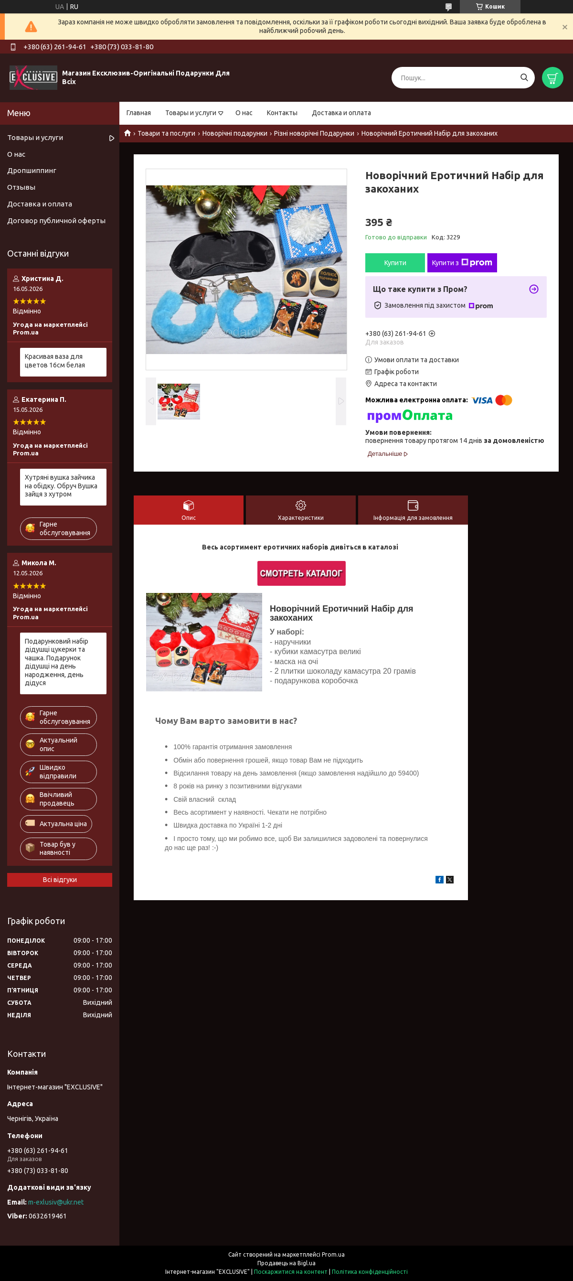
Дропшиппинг (31, 170)
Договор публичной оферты (56, 220)
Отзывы (21, 187)
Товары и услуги (190, 113)
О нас (244, 113)
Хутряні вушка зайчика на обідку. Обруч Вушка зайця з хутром (61, 486)
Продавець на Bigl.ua (286, 1263)
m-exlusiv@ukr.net (56, 1202)
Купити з (462, 262)
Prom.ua (333, 1254)
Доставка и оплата (341, 113)
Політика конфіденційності (370, 1272)
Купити (395, 263)
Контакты (282, 113)
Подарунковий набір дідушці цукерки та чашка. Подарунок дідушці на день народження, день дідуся (56, 662)
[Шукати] (524, 77)
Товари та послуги (166, 133)
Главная (139, 113)
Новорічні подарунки (234, 133)
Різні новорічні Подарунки (314, 133)
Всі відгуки (60, 879)
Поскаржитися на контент (291, 1272)
